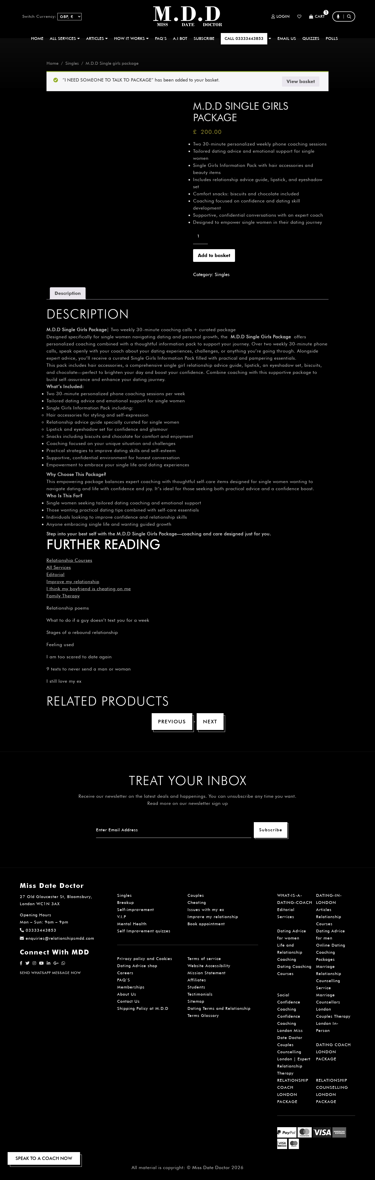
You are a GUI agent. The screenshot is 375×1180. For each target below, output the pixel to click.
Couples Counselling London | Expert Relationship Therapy (293, 1059)
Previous (172, 722)
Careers (125, 972)
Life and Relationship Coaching (289, 952)
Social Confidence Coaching (288, 1002)
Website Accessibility (209, 965)
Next (210, 722)
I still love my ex (64, 681)
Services (285, 916)
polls (332, 38)
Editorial (55, 574)
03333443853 (38, 930)
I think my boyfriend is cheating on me (88, 588)
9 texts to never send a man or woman (88, 669)
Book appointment (206, 923)
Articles (324, 909)
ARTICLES (97, 38)
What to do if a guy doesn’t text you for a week (97, 620)
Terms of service (204, 958)
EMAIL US (286, 38)
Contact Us (128, 1001)
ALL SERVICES (65, 38)
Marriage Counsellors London (328, 1002)
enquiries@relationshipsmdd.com (57, 938)
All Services (58, 567)
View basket (301, 81)
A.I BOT (180, 38)
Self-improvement (135, 909)
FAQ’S (161, 38)
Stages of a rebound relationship (82, 632)
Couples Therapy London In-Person (333, 1023)
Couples (196, 895)
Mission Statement (207, 972)
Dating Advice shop (137, 965)
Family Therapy (63, 595)
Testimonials (200, 994)
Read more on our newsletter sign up (187, 803)
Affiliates (197, 980)
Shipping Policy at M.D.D (142, 1008)
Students (196, 987)
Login (280, 16)
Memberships (131, 987)
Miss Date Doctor (211, 1167)
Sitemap (196, 1001)
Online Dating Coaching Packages (330, 952)
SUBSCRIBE (204, 38)
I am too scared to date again (79, 656)
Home (37, 38)
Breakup (125, 902)
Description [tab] (68, 293)
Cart (317, 16)
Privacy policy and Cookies (144, 958)
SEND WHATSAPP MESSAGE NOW (50, 973)
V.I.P (121, 916)
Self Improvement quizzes (143, 931)
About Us (126, 994)
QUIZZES (310, 38)
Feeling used (60, 644)
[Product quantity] (200, 236)
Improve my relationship (72, 581)
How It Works (131, 38)
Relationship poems (67, 608)
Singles (72, 63)
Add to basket (214, 255)
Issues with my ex (206, 909)
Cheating (197, 902)
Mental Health (132, 923)
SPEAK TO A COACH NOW (43, 1158)
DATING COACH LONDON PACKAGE (333, 1051)
